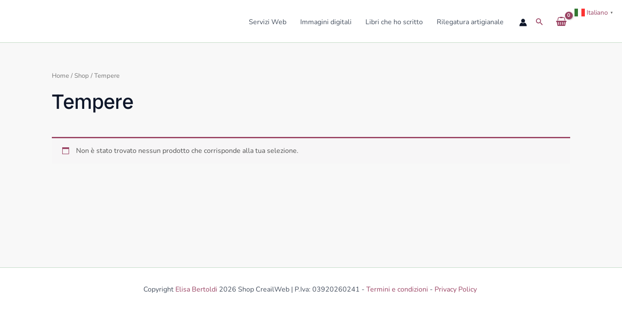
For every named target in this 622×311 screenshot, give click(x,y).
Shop (81, 75)
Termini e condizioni (397, 289)
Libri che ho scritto (394, 22)
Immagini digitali (326, 22)
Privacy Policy (457, 289)
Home (60, 75)
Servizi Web (267, 22)
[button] (539, 22)
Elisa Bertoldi (196, 289)
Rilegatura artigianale (470, 22)
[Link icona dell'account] (523, 22)
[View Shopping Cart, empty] (561, 22)
